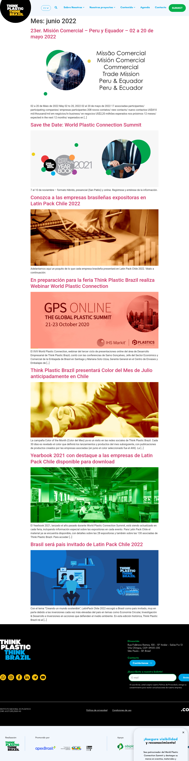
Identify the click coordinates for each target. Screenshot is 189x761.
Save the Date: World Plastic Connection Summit (86, 125)
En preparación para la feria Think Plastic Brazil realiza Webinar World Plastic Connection (93, 283)
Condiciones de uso (121, 710)
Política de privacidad (96, 710)
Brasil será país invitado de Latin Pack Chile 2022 (87, 544)
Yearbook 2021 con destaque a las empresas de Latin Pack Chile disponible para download (92, 458)
